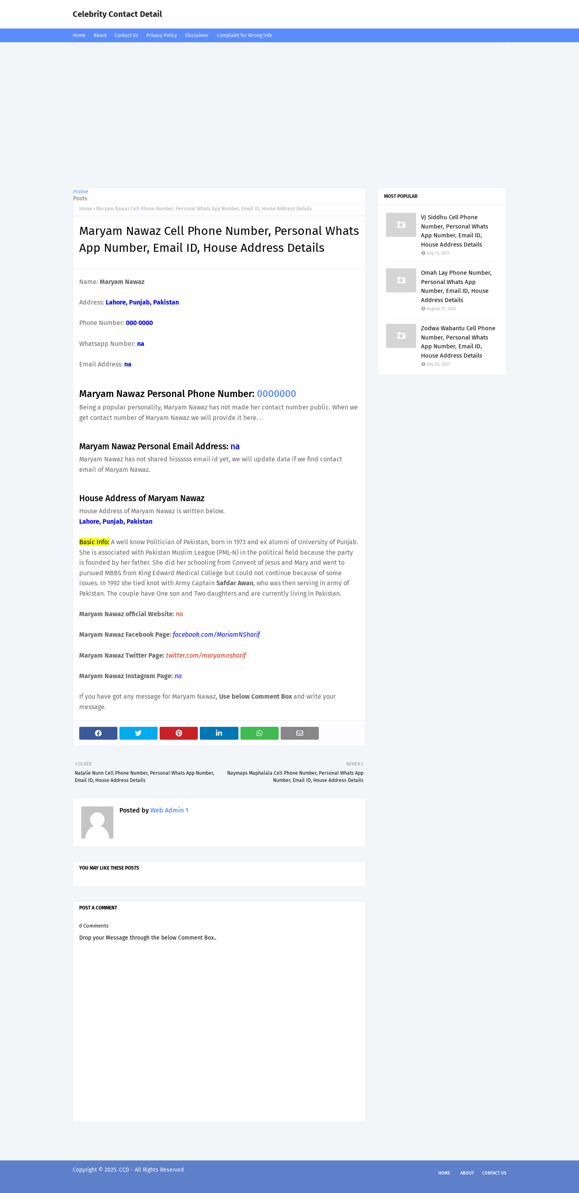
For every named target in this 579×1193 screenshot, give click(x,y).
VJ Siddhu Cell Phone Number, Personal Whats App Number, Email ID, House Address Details (454, 231)
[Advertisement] (289, 115)
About (100, 35)
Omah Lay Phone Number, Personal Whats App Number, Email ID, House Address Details (456, 286)
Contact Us (126, 35)
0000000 (276, 393)
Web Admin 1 (168, 810)
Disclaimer (197, 35)
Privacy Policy (161, 35)
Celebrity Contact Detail (117, 14)
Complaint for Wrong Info (244, 35)
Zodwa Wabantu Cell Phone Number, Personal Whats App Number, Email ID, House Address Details (458, 342)
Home (79, 35)
